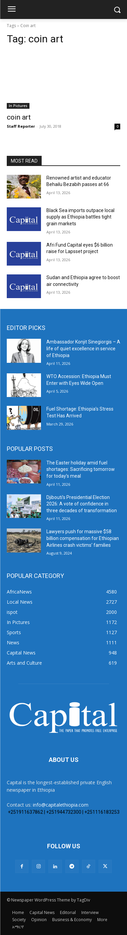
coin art (19, 117)
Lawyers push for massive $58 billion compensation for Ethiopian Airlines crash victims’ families (82, 538)
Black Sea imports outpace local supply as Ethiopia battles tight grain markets (80, 217)
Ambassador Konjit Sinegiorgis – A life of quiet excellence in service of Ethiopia (83, 348)
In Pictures (18, 105)
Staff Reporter (21, 126)
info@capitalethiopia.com (60, 805)
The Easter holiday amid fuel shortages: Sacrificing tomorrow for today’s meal (80, 469)
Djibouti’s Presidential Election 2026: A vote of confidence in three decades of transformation (81, 504)
